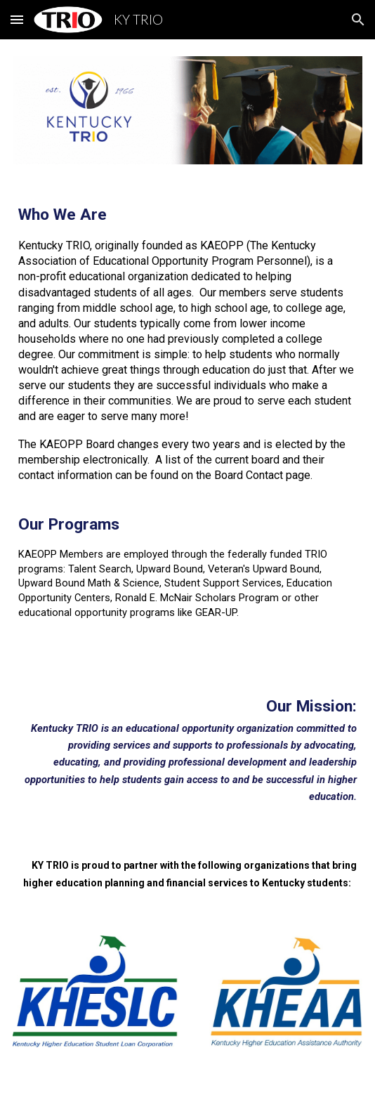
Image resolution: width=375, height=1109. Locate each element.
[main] (187, 424)
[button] (17, 19)
